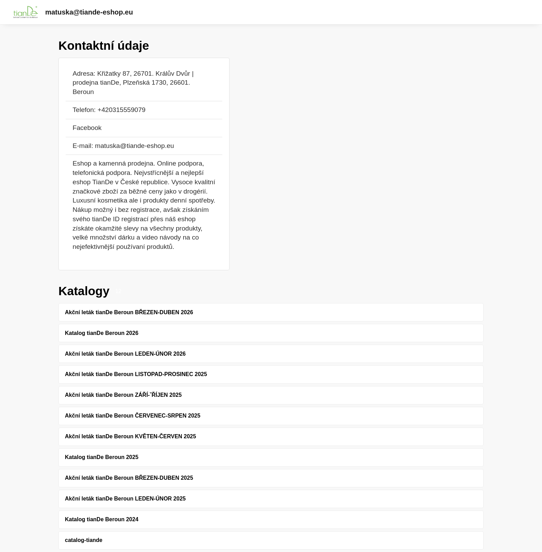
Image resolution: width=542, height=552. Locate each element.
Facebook (87, 127)
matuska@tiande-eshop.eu (89, 12)
